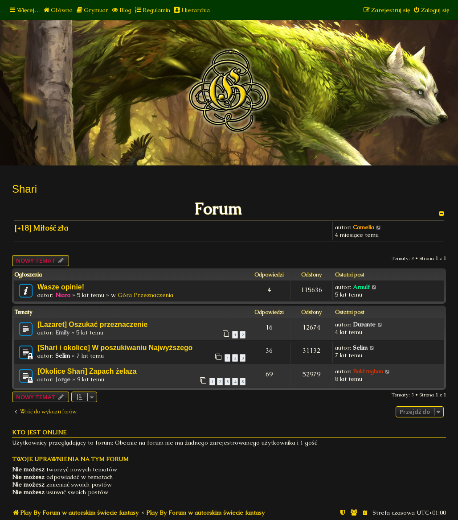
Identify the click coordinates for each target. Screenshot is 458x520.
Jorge (62, 379)
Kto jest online (39, 432)
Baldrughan (368, 371)
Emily (62, 332)
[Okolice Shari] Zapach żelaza (87, 371)
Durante (364, 324)
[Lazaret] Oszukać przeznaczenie (92, 324)
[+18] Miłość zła (41, 228)
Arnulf (361, 287)
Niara (62, 295)
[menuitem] (58, 10)
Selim (62, 355)
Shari (24, 189)
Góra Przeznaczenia (145, 295)
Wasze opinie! (60, 287)
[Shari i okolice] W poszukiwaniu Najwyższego (114, 347)
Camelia (363, 227)
